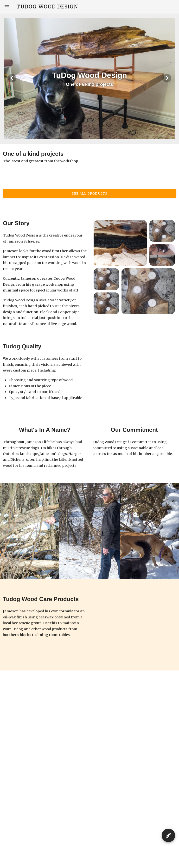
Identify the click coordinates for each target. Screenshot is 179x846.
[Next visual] (167, 78)
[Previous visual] (12, 78)
